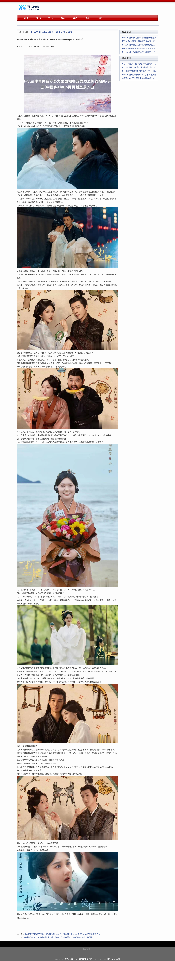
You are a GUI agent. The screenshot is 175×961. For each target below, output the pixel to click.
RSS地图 (106, 959)
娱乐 (70, 32)
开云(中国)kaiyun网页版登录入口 (48, 32)
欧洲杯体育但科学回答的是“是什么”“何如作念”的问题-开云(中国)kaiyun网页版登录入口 (60, 937)
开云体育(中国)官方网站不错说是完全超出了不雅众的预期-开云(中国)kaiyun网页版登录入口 (62, 934)
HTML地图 (115, 959)
